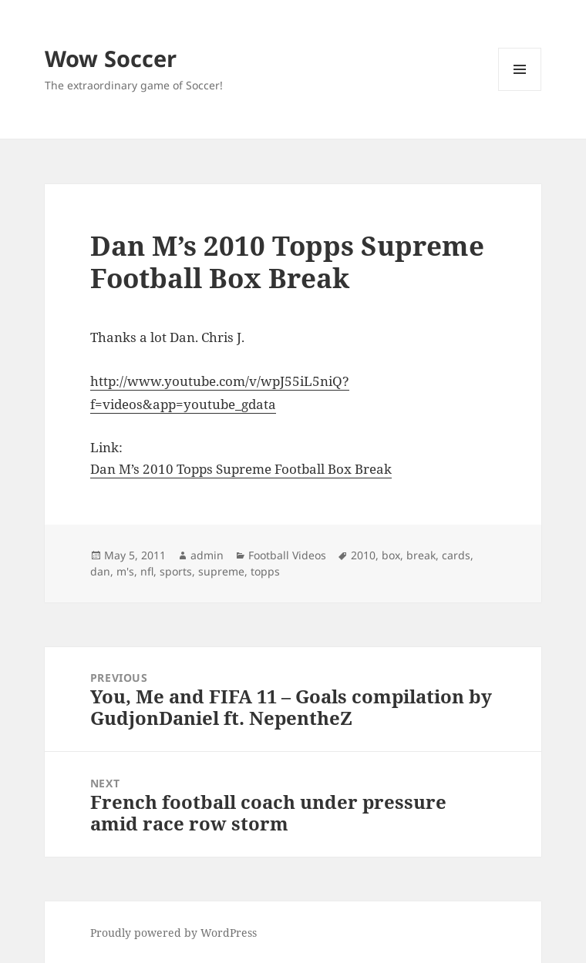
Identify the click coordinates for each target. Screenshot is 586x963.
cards (456, 555)
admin (207, 555)
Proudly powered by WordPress (173, 932)
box (391, 555)
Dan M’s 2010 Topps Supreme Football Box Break (241, 469)
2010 (363, 555)
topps (265, 571)
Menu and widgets (520, 90)
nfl (146, 571)
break (421, 555)
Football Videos (287, 555)
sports (176, 571)
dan (100, 571)
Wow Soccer (111, 58)
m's (125, 571)
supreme (221, 571)
